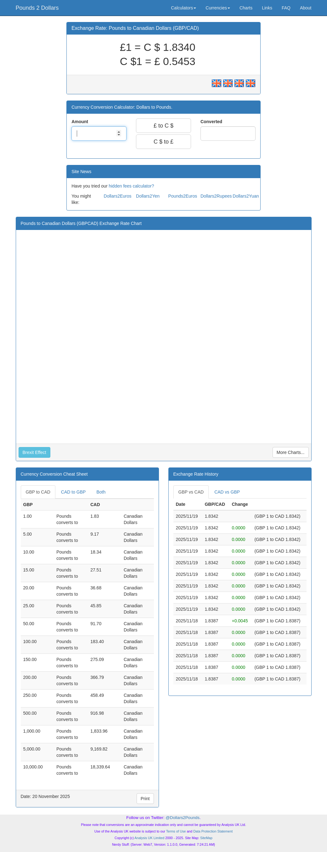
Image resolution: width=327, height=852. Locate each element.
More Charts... (291, 452)
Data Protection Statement (213, 831)
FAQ (286, 7)
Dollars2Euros (118, 196)
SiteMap (206, 838)
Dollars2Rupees (216, 196)
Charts (246, 7)
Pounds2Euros (182, 196)
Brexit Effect (34, 452)
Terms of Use (176, 831)
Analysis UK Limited (149, 838)
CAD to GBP (73, 491)
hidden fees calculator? (131, 185)
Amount (80, 121)
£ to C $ (163, 126)
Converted (211, 121)
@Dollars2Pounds (183, 817)
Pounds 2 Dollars (37, 8)
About (306, 7)
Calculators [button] (183, 7)
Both (100, 491)
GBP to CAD (38, 491)
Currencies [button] (218, 7)
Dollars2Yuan (246, 196)
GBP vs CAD (191, 491)
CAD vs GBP (227, 491)
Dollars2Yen (148, 196)
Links (267, 7)
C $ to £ (163, 142)
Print (145, 798)
